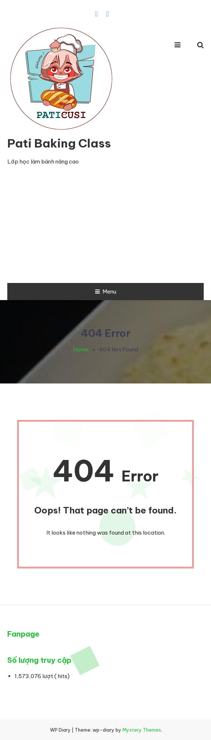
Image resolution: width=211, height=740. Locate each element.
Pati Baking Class (59, 143)
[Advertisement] (105, 228)
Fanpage (23, 633)
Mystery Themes (141, 730)
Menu (105, 291)
